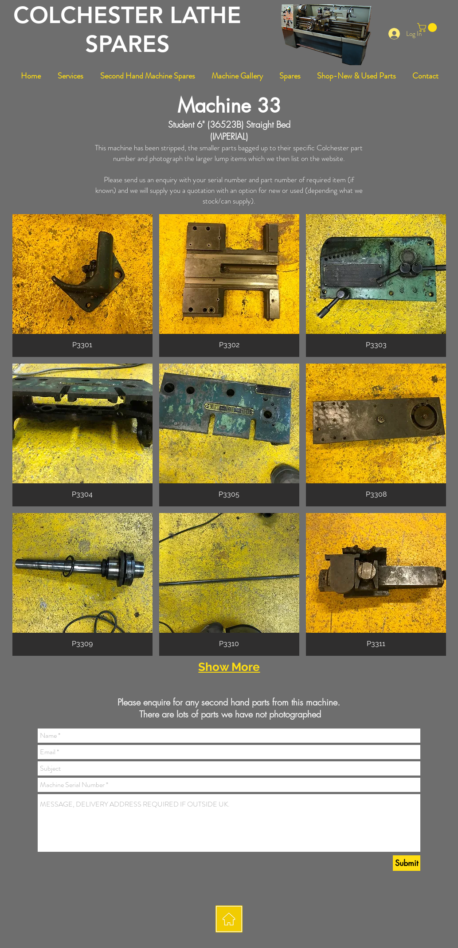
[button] (428, 27)
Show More (229, 667)
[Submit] (406, 863)
